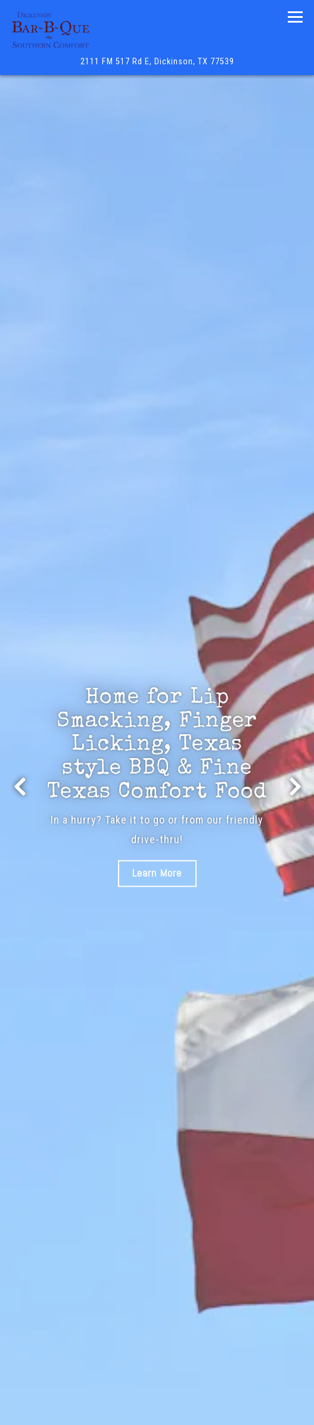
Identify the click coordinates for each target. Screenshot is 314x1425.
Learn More (157, 873)
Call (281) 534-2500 (157, 1368)
